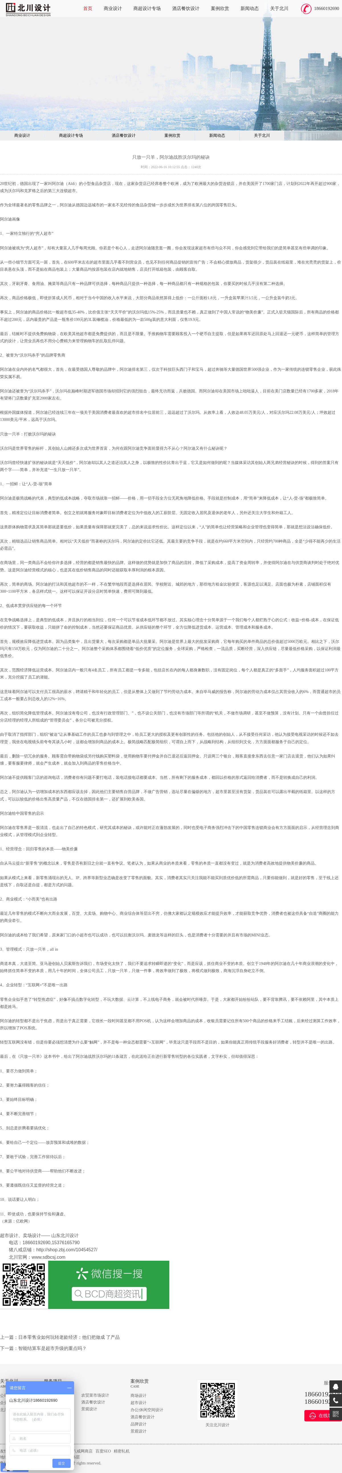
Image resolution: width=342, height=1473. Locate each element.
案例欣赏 (220, 8)
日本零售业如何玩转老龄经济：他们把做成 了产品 (69, 1337)
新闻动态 (250, 8)
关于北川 (279, 8)
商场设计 (138, 1395)
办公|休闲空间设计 (147, 1410)
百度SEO (103, 1451)
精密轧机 (122, 1451)
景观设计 (89, 1409)
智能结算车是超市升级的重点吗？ (52, 1348)
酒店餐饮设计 (185, 8)
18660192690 (326, 8)
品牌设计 (138, 1424)
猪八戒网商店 (81, 1451)
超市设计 (138, 1403)
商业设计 (113, 8)
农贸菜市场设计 (95, 1395)
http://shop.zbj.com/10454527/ (66, 1249)
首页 (87, 8)
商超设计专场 (147, 8)
